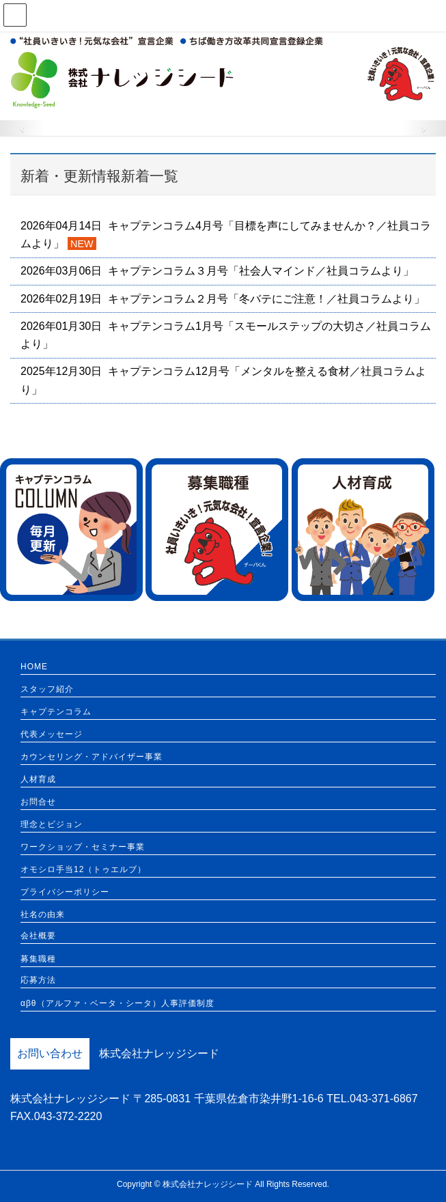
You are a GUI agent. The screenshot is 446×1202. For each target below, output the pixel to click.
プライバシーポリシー (64, 892)
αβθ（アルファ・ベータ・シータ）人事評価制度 (117, 1003)
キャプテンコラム (56, 712)
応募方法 (38, 980)
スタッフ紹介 (47, 689)
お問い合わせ (50, 1053)
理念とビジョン (51, 824)
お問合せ (38, 802)
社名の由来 (42, 914)
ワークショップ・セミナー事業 (82, 847)
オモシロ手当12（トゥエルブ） (83, 869)
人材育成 (38, 779)
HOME (34, 666)
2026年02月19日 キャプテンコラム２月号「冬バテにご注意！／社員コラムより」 (222, 299)
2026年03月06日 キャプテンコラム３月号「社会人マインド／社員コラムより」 (217, 271)
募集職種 (38, 959)
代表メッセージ (51, 734)
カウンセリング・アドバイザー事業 (91, 757)
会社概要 (38, 936)
